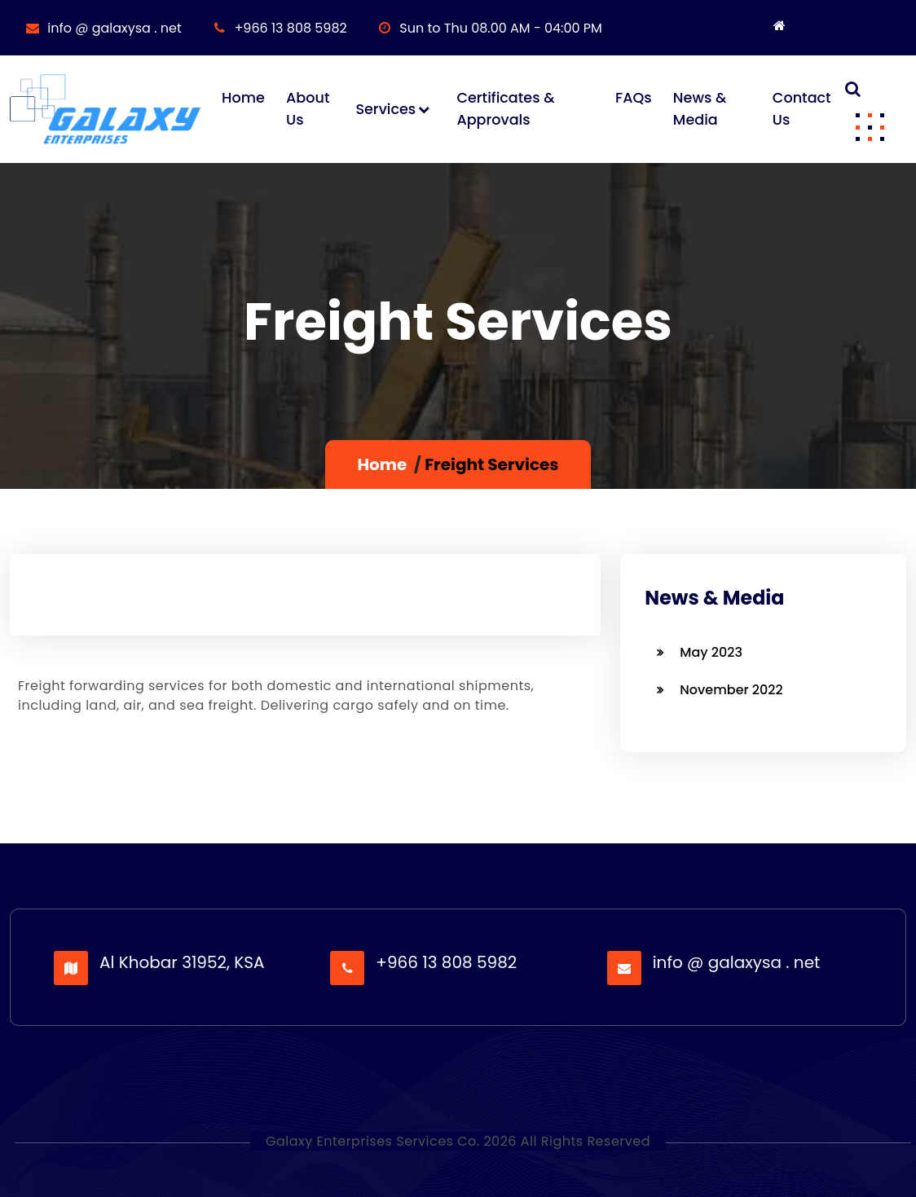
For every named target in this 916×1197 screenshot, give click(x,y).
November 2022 (731, 689)
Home (243, 98)
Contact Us (802, 108)
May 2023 (711, 652)
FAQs (633, 98)
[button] (869, 126)
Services (385, 109)
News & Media (699, 108)
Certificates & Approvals (505, 108)
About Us (307, 108)
